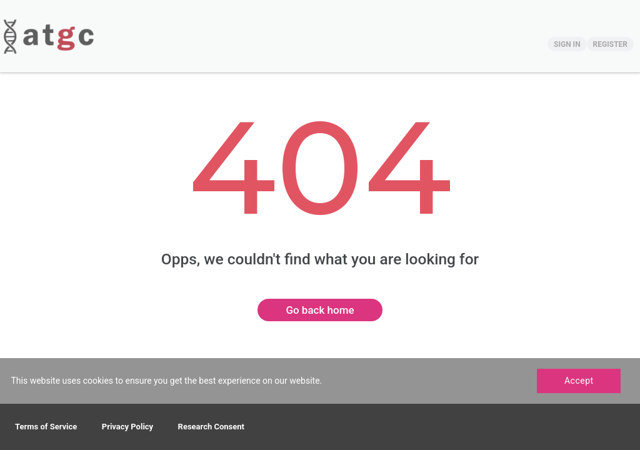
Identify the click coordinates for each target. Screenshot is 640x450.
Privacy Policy (127, 426)
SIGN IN (567, 44)
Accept (579, 381)
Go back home (320, 310)
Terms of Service (46, 426)
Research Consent (211, 426)
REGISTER (610, 44)
